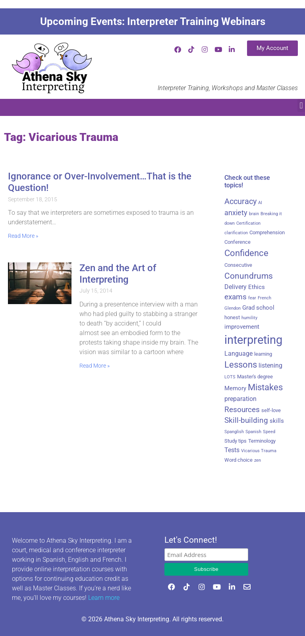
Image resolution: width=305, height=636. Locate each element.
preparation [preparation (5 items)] (240, 399)
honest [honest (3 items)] (232, 317)
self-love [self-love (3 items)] (271, 410)
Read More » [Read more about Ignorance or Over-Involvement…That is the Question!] (23, 236)
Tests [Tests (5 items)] (231, 450)
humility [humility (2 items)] (249, 317)
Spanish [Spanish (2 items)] (253, 431)
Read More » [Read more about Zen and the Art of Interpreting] (94, 365)
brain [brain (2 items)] (254, 213)
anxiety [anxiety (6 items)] (235, 213)
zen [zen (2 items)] (257, 460)
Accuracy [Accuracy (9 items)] (240, 201)
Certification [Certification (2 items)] (248, 223)
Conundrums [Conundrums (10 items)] (248, 276)
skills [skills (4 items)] (277, 420)
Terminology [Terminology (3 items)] (262, 441)
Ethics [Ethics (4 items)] (256, 287)
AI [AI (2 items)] (260, 202)
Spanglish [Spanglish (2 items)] (234, 431)
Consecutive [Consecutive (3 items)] (238, 265)
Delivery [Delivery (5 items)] (235, 287)
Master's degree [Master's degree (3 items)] (255, 377)
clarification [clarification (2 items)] (236, 232)
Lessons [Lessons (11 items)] (240, 365)
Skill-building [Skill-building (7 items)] (246, 420)
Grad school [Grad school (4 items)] (258, 307)
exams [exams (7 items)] (235, 297)
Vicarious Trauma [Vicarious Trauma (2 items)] (258, 450)
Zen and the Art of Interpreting (117, 273)
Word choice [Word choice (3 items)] (238, 460)
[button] (301, 105)
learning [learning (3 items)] (263, 354)
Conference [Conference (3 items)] (237, 242)
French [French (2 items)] (264, 298)
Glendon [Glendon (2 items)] (232, 308)
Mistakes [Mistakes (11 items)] (265, 387)
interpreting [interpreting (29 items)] (253, 340)
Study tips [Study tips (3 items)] (235, 441)
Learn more (104, 597)
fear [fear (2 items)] (252, 298)
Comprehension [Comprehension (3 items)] (267, 232)
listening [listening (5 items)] (270, 365)
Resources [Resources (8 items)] (242, 409)
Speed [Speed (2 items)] (269, 431)
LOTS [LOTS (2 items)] (230, 377)
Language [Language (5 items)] (238, 353)
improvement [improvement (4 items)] (241, 326)
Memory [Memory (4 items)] (235, 388)
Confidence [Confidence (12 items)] (246, 253)
